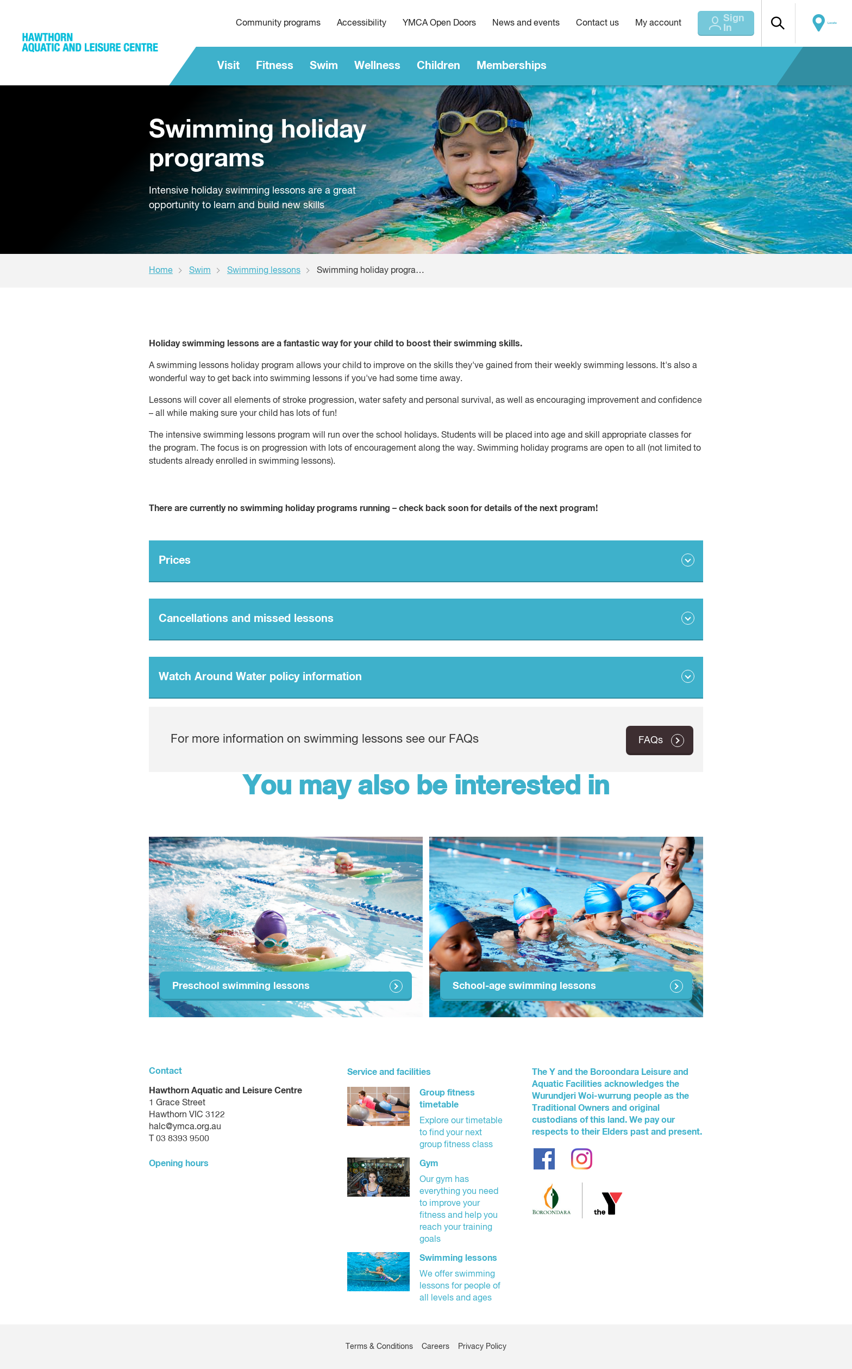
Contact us (578, 23)
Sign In (721, 23)
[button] (782, 23)
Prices (175, 560)
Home (161, 270)
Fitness (274, 65)
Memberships (512, 65)
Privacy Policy (482, 1347)
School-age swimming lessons (524, 986)
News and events (507, 23)
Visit (228, 65)
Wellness (377, 65)
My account (640, 23)
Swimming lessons (263, 270)
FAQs (650, 739)
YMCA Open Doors (421, 23)
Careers (435, 1347)
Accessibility (343, 23)
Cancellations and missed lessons (246, 618)
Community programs (259, 23)
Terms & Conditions (379, 1347)
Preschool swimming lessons (241, 986)
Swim (324, 65)
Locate (828, 23)
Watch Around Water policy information (260, 676)
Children (438, 65)
